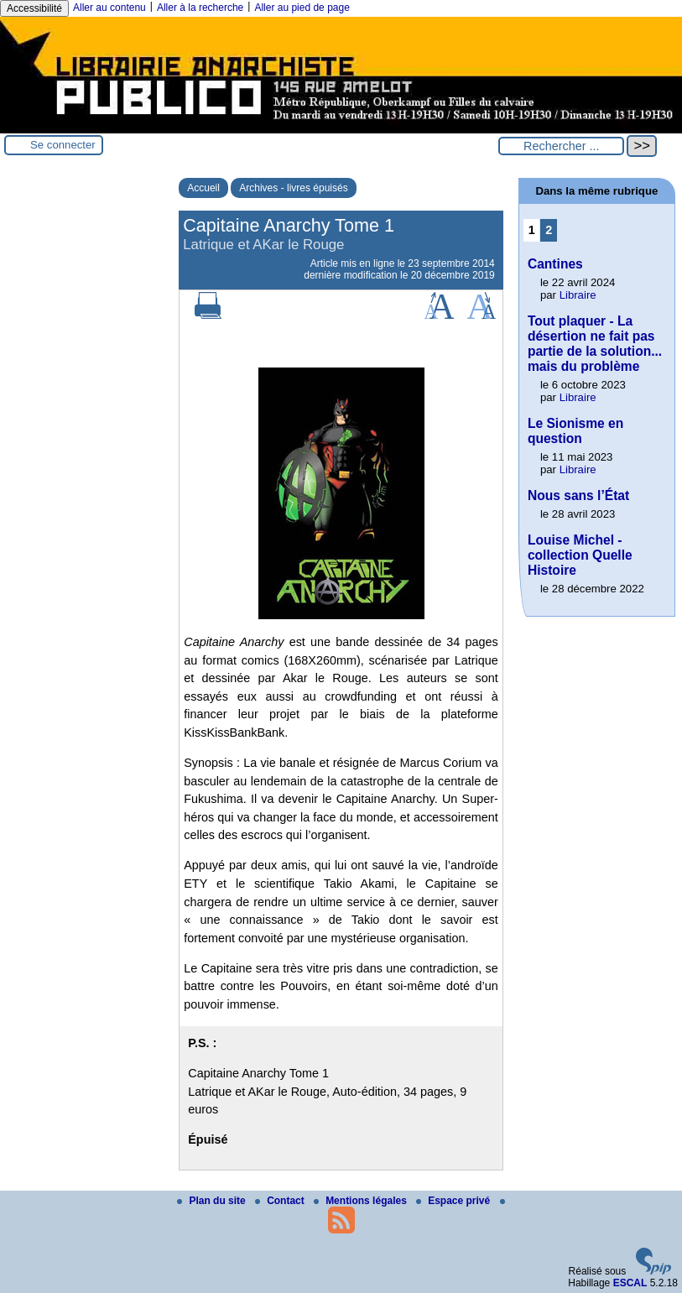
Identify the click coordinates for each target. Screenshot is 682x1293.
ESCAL (630, 1283)
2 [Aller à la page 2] (548, 230)
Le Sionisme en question (575, 431)
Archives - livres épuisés (293, 188)
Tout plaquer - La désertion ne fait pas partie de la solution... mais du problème (595, 343)
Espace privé (454, 1201)
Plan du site (212, 1201)
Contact (281, 1201)
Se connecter (63, 144)
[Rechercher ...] (561, 146)
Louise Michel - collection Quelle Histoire (580, 555)
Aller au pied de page (301, 7)
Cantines (555, 264)
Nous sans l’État (578, 495)
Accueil (203, 188)
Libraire (578, 295)
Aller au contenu (109, 7)
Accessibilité (34, 8)
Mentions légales (361, 1201)
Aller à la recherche (200, 7)
